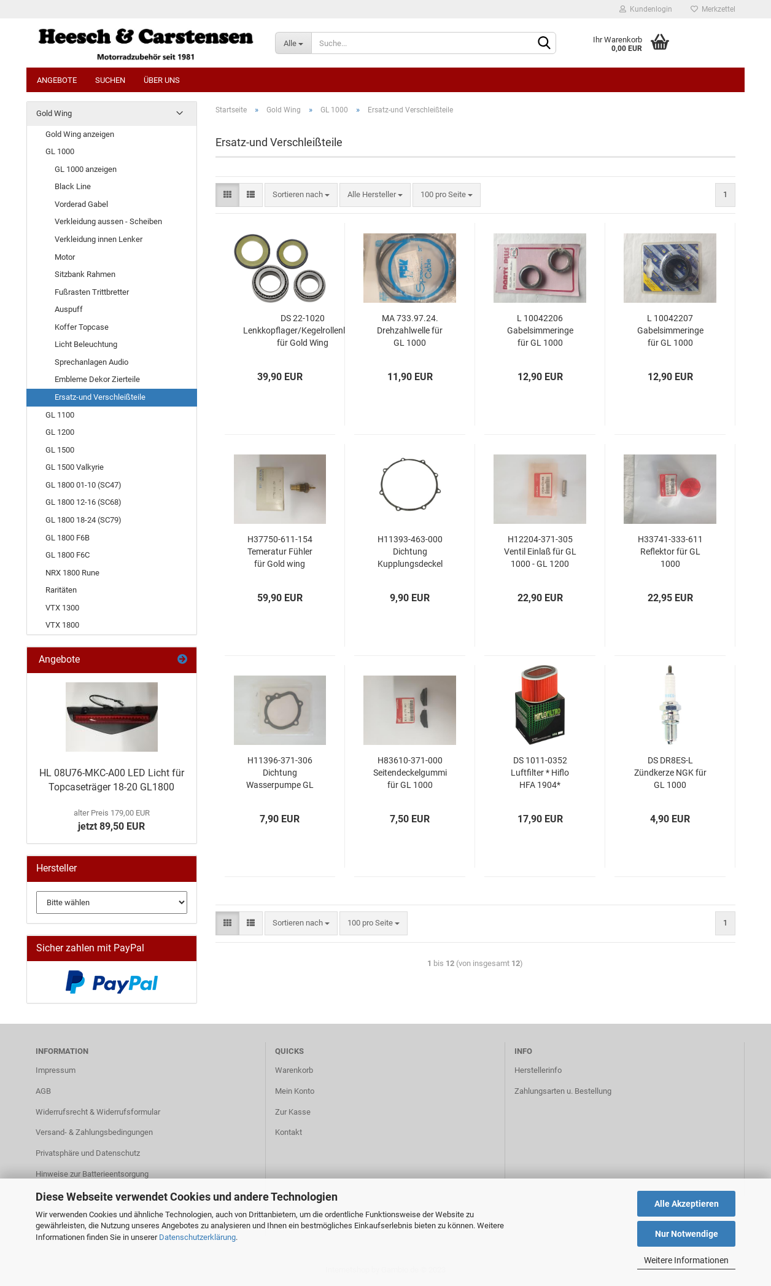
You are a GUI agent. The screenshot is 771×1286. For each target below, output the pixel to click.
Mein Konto (294, 1091)
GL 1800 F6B (67, 537)
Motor (65, 257)
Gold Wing (54, 113)
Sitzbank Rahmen (85, 274)
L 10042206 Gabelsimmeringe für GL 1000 (540, 330)
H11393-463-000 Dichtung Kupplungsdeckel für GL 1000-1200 (410, 552)
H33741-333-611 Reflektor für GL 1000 (670, 551)
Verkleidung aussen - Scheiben (108, 221)
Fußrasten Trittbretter (92, 292)
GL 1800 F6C (67, 554)
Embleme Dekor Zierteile (97, 379)
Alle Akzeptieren (686, 1204)
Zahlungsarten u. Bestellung (562, 1091)
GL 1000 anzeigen (86, 169)
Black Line (73, 186)
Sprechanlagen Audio (91, 362)
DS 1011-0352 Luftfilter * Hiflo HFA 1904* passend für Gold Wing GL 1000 (540, 773)
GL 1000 (59, 151)
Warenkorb (294, 1070)
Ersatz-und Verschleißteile (100, 397)
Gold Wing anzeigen (79, 134)
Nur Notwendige (686, 1234)
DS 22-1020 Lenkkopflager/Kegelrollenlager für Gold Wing (302, 330)
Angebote (57, 80)
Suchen (110, 80)
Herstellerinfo (538, 1070)
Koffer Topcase (82, 327)
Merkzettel (713, 9)
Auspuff (69, 309)
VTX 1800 (62, 624)
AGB (43, 1091)
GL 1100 (59, 414)
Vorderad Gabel (81, 204)
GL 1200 (59, 432)
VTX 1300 (62, 607)
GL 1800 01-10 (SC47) (83, 484)
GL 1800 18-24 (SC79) (83, 519)
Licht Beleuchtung (86, 344)
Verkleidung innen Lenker (98, 239)
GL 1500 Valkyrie (74, 467)
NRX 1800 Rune (72, 572)
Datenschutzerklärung (197, 1237)
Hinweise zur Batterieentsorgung (92, 1174)
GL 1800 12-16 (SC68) (83, 502)
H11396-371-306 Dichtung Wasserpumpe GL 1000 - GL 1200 (280, 773)
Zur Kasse (293, 1111)
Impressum (56, 1070)
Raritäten (61, 589)
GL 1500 (59, 449)
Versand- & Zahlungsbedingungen (94, 1132)
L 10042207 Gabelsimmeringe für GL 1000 (670, 330)
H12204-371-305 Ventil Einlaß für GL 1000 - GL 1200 (540, 551)
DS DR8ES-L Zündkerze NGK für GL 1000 (670, 772)
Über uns (162, 80)
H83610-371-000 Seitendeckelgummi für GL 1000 (410, 772)
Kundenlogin (645, 9)
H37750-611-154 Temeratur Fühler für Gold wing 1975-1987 (279, 552)
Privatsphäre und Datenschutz (88, 1153)
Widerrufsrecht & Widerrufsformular (98, 1111)
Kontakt (288, 1132)
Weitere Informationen (686, 1260)
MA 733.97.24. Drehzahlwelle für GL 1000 (410, 330)
